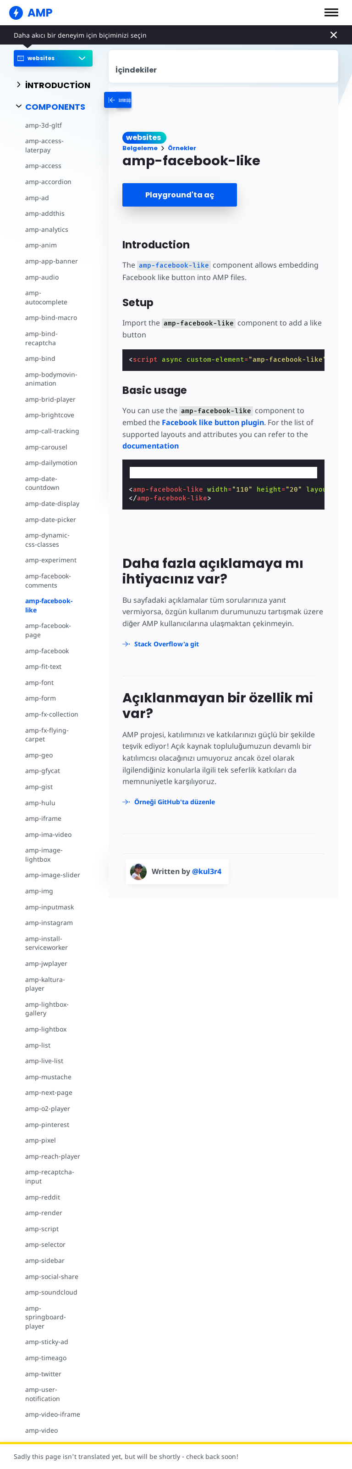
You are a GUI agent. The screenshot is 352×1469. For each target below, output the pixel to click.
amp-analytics (46, 229)
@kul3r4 (206, 871)
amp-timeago (45, 1357)
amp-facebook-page (48, 630)
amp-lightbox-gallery (47, 1009)
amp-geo (39, 755)
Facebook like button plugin (213, 422)
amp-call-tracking (52, 430)
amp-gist (39, 786)
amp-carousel (46, 447)
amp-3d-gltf (43, 125)
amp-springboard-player (45, 1317)
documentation (150, 446)
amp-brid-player (50, 399)
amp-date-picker (50, 519)
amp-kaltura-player (45, 984)
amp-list (37, 1045)
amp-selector (45, 1244)
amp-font (39, 682)
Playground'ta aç (179, 195)
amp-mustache (48, 1076)
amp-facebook (47, 650)
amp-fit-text (43, 666)
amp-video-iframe (52, 1414)
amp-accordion (48, 181)
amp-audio (42, 277)
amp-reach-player (52, 1156)
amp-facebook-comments (48, 580)
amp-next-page (48, 1092)
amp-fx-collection (51, 714)
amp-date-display (52, 503)
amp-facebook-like (48, 605)
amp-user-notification (42, 1394)
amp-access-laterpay (44, 145)
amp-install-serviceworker (46, 943)
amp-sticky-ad (46, 1341)
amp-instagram (49, 922)
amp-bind (40, 358)
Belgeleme (140, 148)
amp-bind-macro (51, 317)
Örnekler (182, 148)
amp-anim (41, 245)
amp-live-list (44, 1060)
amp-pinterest (47, 1124)
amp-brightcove (49, 414)
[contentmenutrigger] (224, 66)
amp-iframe (43, 818)
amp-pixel (40, 1140)
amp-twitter (43, 1373)
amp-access (43, 165)
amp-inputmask (49, 907)
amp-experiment (51, 559)
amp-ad (37, 197)
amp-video (41, 1430)
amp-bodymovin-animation (51, 379)
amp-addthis (45, 213)
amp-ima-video (48, 834)
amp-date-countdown (42, 483)
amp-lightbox (45, 1029)
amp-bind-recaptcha (41, 338)
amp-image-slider (52, 874)
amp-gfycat (42, 770)
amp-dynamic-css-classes (47, 540)
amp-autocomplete (46, 297)
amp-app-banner (51, 261)
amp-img (39, 890)
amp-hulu (40, 802)
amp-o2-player (47, 1108)
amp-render (43, 1212)
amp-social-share (51, 1276)
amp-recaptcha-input (49, 1176)
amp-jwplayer (46, 963)
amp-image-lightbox (44, 854)
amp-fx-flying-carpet (47, 735)
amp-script (42, 1228)
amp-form (40, 698)
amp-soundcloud (51, 1292)
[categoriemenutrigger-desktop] (152, 100)
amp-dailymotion (51, 462)
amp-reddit (42, 1197)
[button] (331, 12)
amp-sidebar (45, 1260)
